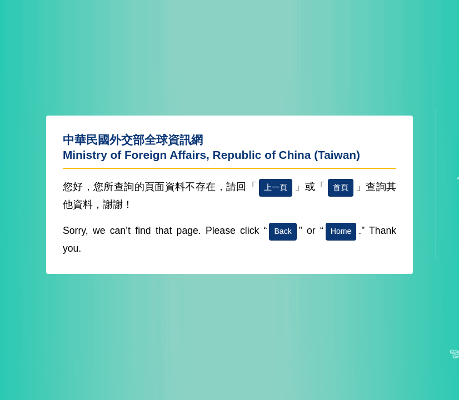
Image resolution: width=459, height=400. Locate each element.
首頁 (340, 187)
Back (282, 231)
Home (341, 231)
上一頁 (275, 187)
